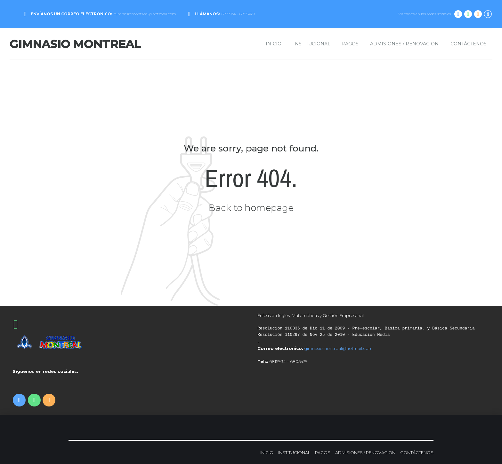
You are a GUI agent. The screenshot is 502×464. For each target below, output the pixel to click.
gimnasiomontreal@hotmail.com (338, 348)
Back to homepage (251, 207)
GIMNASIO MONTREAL (75, 44)
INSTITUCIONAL (311, 44)
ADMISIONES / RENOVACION (404, 44)
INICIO (273, 44)
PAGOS (350, 44)
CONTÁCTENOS (468, 44)
